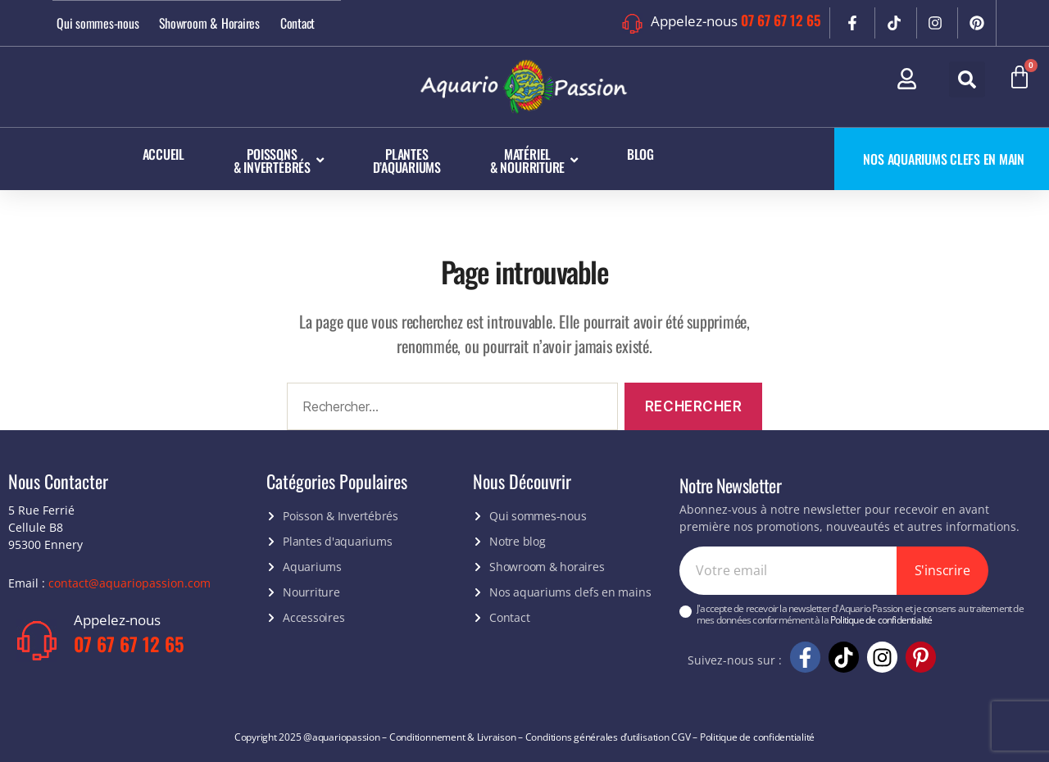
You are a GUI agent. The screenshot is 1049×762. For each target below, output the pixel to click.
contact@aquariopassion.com (129, 582)
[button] (967, 79)
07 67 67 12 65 (781, 20)
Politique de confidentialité (881, 620)
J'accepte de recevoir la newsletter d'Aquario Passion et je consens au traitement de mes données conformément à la (860, 615)
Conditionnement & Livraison (452, 736)
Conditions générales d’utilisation (597, 736)
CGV (680, 736)
